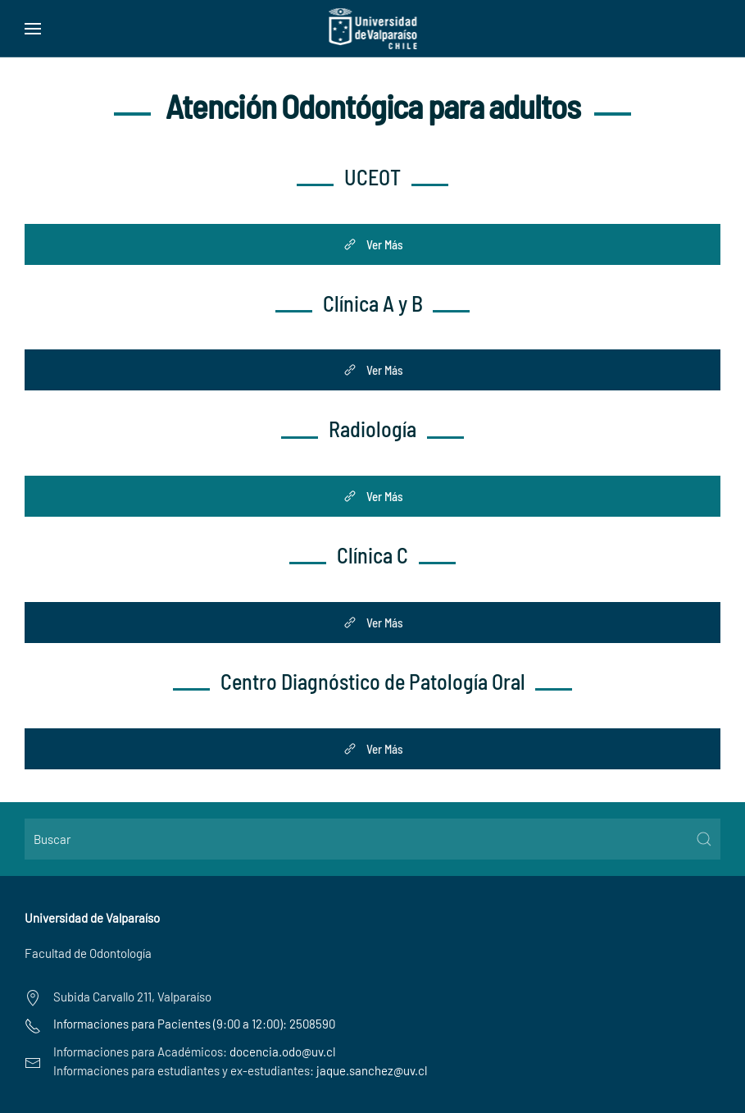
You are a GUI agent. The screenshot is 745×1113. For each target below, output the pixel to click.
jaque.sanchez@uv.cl (371, 1070)
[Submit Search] (704, 839)
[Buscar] (372, 839)
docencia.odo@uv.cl (282, 1051)
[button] (33, 28)
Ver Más (372, 244)
